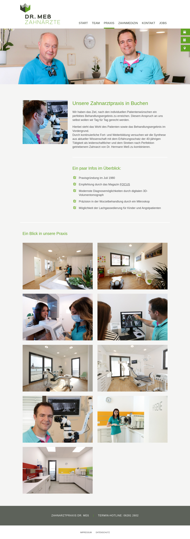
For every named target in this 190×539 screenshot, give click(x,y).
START (83, 23)
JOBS (163, 23)
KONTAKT (148, 23)
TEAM (96, 23)
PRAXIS (109, 23)
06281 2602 (131, 515)
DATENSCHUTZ (103, 532)
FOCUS (125, 184)
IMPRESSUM (86, 532)
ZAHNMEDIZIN (128, 23)
